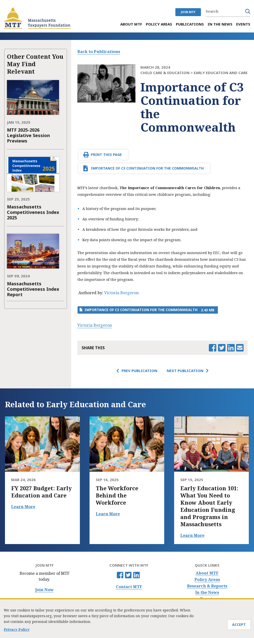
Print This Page (106, 154)
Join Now (44, 589)
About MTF (207, 573)
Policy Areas (207, 579)
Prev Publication (139, 370)
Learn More (23, 506)
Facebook (120, 575)
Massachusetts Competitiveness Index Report (33, 289)
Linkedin (136, 575)
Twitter (128, 575)
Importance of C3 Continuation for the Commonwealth (147, 168)
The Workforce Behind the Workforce (117, 495)
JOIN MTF (188, 12)
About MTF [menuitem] (131, 24)
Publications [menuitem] (190, 24)
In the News (207, 592)
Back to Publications (98, 51)
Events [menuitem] (243, 24)
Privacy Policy (17, 631)
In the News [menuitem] (220, 24)
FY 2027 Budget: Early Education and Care (41, 492)
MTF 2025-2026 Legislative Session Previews (28, 135)
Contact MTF (129, 586)
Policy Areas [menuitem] (159, 24)
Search (247, 11)
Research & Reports (207, 586)
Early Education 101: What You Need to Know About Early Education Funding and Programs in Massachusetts (209, 506)
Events (207, 599)
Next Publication (185, 370)
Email (240, 347)
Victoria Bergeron (121, 292)
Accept (239, 626)
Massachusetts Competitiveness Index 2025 (33, 212)
